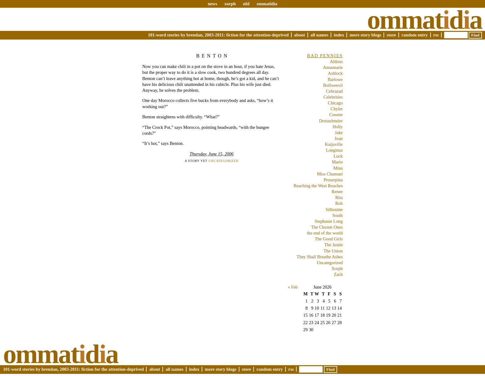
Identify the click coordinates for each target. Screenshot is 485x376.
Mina (338, 168)
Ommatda (424, 20)
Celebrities (333, 97)
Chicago (335, 102)
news (212, 3)
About (299, 34)
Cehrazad (334, 91)
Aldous (336, 61)
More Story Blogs (365, 34)
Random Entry (414, 34)
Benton (213, 55)
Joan (339, 138)
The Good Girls (329, 238)
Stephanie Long (329, 221)
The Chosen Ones (327, 227)
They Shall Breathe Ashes (320, 256)
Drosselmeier (331, 120)
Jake (339, 132)
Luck (338, 156)
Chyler (337, 108)
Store (391, 34)
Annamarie (333, 67)
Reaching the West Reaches (318, 185)
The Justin (333, 244)
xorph (230, 3)
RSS (436, 34)
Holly (338, 126)
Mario (337, 161)
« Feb (293, 287)
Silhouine (334, 209)
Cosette (336, 114)
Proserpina (333, 179)
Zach (338, 274)
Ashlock (335, 73)
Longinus (334, 150)
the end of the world (325, 232)
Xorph (337, 268)
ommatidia (267, 3)
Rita (339, 197)
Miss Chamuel (330, 173)
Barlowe (335, 79)
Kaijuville (334, 144)
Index (339, 34)
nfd (246, 3)
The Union (333, 250)
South (337, 215)
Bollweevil (333, 85)
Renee (337, 191)
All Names (319, 34)
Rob (339, 203)
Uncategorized (223, 161)
